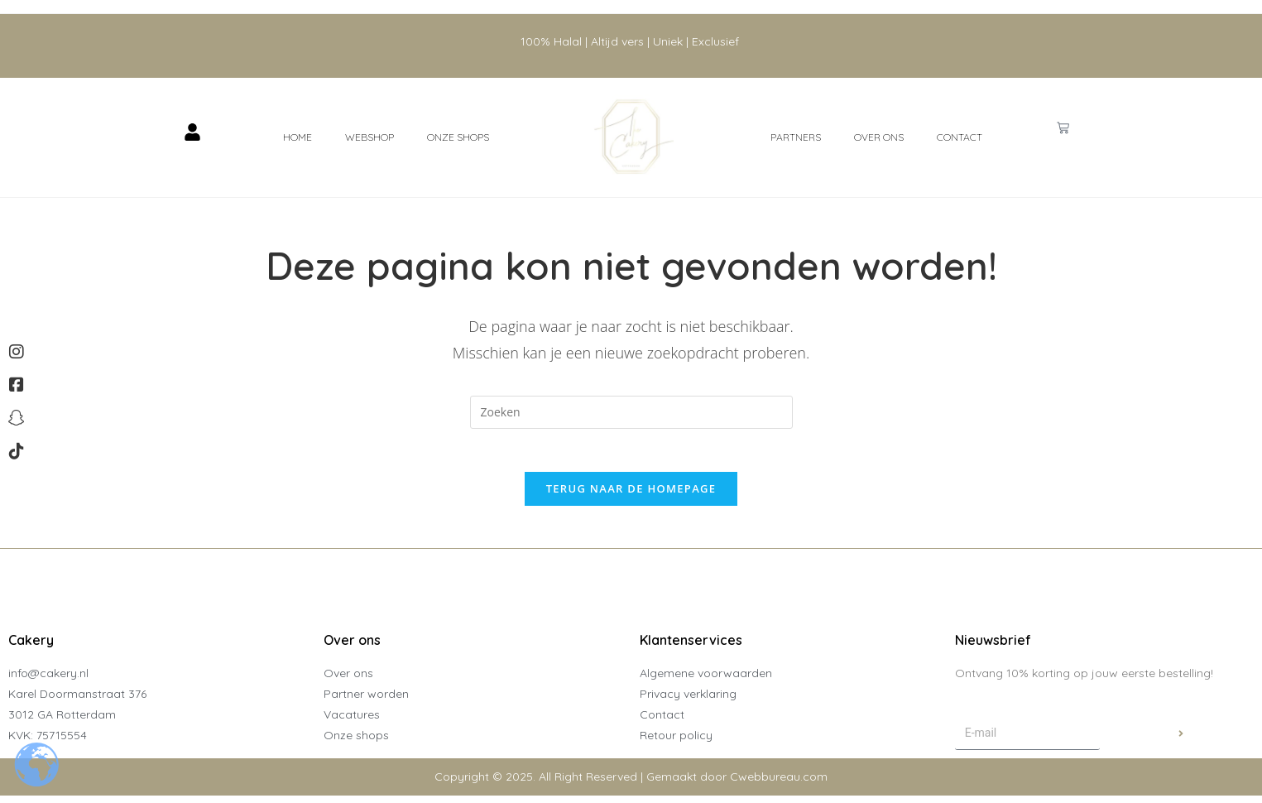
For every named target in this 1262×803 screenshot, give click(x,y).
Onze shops (458, 137)
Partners (795, 137)
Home (297, 137)
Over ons (879, 137)
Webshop (369, 137)
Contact (959, 137)
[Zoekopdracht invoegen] (631, 412)
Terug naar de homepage (631, 495)
